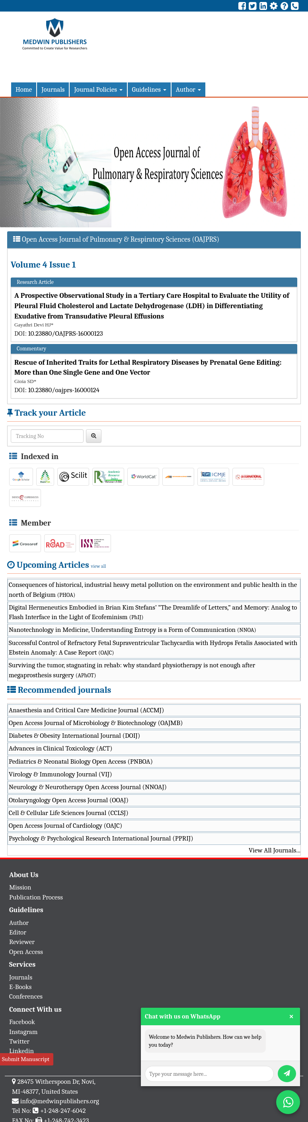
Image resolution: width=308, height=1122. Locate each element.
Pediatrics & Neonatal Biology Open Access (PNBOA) (81, 761)
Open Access (26, 952)
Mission (20, 887)
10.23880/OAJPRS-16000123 (65, 333)
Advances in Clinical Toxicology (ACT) (61, 748)
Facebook (22, 1022)
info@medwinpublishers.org (59, 1101)
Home (24, 89)
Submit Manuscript (25, 1059)
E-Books (20, 987)
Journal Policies (98, 89)
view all (98, 566)
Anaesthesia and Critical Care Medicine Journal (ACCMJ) (86, 710)
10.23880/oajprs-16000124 (63, 390)
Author (188, 89)
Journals (52, 89)
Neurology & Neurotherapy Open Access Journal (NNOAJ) (88, 787)
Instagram (23, 1032)
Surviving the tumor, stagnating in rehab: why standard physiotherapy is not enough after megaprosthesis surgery (132, 669)
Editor (17, 932)
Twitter (19, 1041)
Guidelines (149, 89)
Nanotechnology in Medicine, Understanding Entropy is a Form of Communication (132, 629)
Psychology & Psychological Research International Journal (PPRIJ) (101, 838)
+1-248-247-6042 (63, 1110)
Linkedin (21, 1051)
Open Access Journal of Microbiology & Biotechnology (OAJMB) (96, 723)
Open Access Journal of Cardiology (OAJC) (65, 825)
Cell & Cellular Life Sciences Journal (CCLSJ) (69, 813)
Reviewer (22, 942)
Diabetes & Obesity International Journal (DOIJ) (74, 735)
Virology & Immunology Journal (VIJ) (60, 774)
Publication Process (36, 897)
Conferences (26, 996)
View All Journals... (274, 850)
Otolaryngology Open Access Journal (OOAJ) (69, 800)
